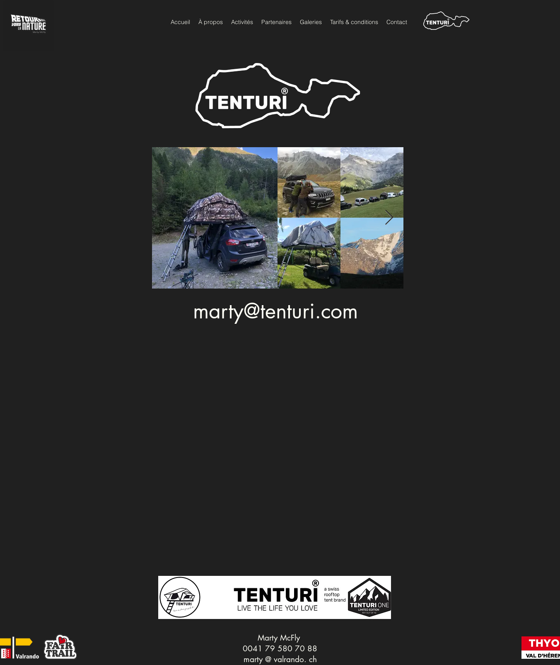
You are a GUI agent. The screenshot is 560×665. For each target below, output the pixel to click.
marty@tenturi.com (275, 311)
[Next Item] (389, 218)
